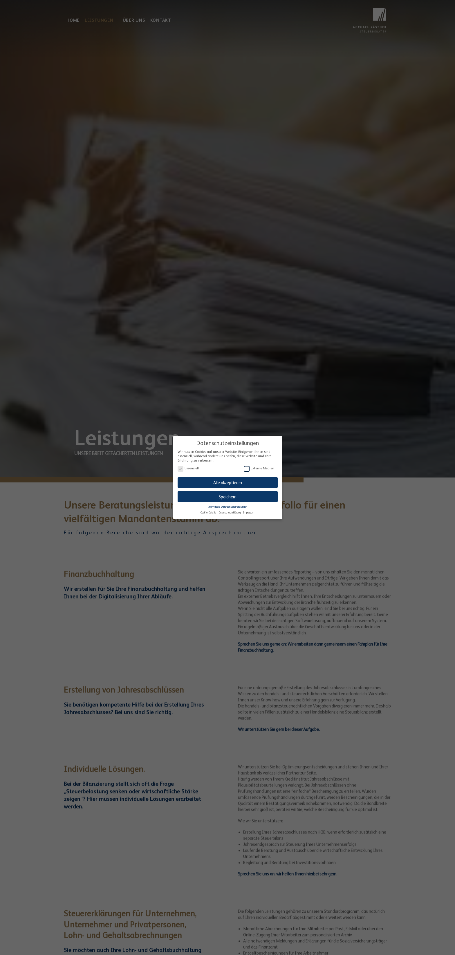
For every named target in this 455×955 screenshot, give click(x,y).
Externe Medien (259, 467)
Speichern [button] (227, 495)
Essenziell (188, 467)
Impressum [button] (248, 511)
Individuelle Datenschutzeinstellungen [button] (227, 505)
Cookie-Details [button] (208, 511)
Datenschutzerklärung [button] (230, 511)
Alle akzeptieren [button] (227, 481)
